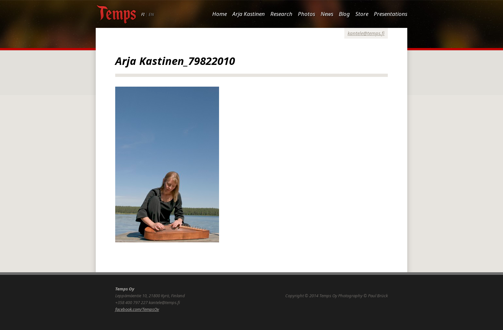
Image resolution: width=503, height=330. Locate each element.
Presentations (390, 14)
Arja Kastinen (248, 14)
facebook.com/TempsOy (137, 309)
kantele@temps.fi (366, 33)
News (327, 14)
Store (361, 14)
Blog (344, 14)
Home (219, 14)
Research (281, 14)
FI (142, 14)
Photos (306, 14)
